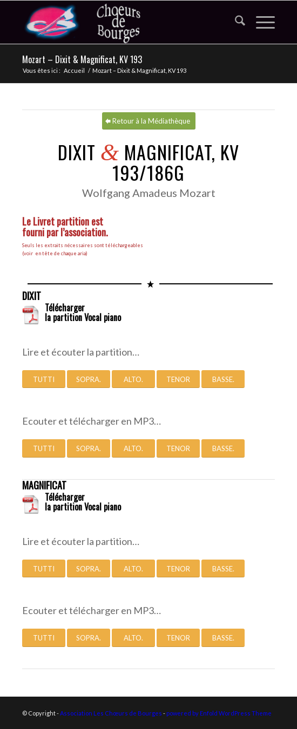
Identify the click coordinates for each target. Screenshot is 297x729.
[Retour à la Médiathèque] (148, 121)
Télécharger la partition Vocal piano (83, 312)
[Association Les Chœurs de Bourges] (123, 22)
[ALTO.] (133, 379)
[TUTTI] (43, 379)
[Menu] (260, 22)
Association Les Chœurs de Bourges (111, 713)
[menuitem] (234, 22)
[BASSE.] (223, 379)
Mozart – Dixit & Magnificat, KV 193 (82, 59)
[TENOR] (178, 379)
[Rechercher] (234, 22)
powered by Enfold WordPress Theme (219, 713)
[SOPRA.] (88, 379)
